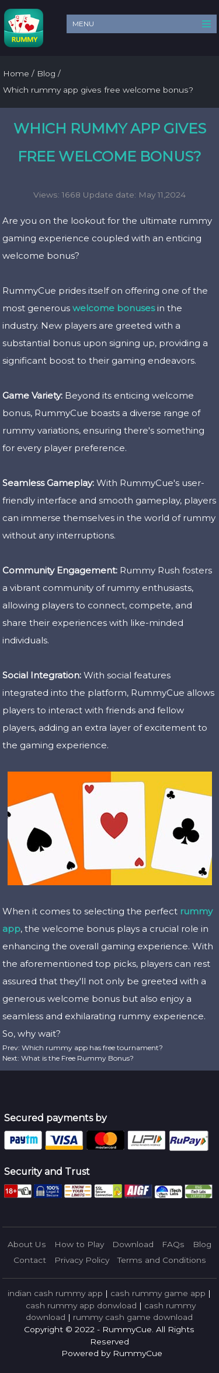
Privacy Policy (81, 1260)
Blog (202, 1244)
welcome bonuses (113, 308)
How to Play (79, 1244)
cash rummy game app (158, 1293)
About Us (27, 1244)
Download (133, 1244)
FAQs (173, 1244)
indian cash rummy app (55, 1293)
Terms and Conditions (161, 1260)
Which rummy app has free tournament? (91, 1047)
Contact (29, 1260)
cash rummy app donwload (81, 1305)
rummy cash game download (133, 1317)
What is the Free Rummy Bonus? (76, 1058)
